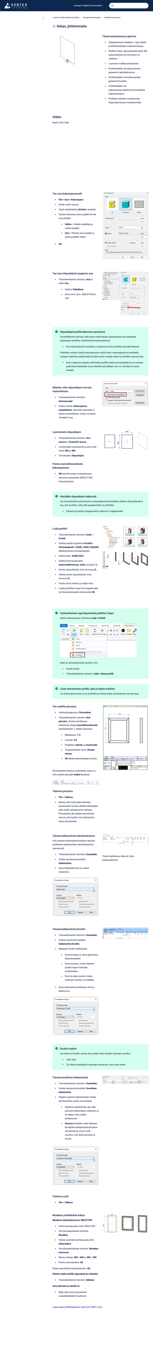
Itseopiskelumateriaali (92, 17)
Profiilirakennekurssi (112, 17)
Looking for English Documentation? (88, 5)
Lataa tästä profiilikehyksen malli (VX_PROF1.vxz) (77, 1307)
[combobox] (128, 5)
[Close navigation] (43, 18)
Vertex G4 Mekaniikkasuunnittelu (66, 17)
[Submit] (112, 5)
